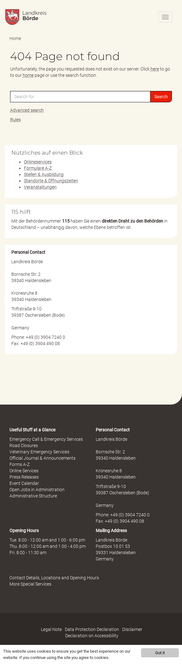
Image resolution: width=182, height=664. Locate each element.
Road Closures (23, 445)
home (28, 75)
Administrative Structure (33, 495)
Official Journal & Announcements (42, 458)
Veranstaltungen (40, 187)
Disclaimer (132, 629)
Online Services (23, 470)
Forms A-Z (19, 464)
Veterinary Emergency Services (39, 451)
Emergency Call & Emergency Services (46, 439)
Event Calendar (24, 483)
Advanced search (27, 110)
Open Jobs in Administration (37, 489)
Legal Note (51, 629)
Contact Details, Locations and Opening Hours (54, 577)
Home (15, 38)
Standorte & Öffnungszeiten (51, 180)
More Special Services (30, 584)
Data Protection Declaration (92, 629)
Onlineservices (38, 161)
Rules (15, 119)
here (155, 68)
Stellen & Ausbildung (44, 174)
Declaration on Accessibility (91, 635)
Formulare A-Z (38, 168)
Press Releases (24, 477)
